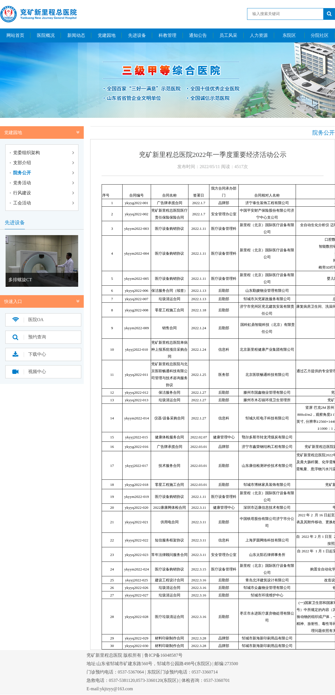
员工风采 (228, 35)
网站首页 (15, 35)
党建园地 (107, 35)
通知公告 (198, 35)
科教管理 (167, 35)
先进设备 (137, 35)
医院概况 (46, 35)
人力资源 (259, 35)
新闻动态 (76, 35)
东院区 (289, 35)
